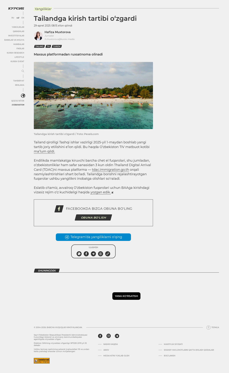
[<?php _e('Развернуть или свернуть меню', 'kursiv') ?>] (23, 95)
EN (22, 18)
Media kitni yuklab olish (116, 356)
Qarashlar (18, 31)
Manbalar (18, 44)
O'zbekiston (18, 105)
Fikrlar (20, 48)
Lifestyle (19, 57)
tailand (39, 46)
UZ (17, 18)
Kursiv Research (15, 53)
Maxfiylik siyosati (173, 344)
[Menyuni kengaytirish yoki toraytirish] (23, 71)
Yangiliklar (18, 27)
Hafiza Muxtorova (58, 32)
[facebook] (100, 336)
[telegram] (117, 336)
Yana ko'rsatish (126, 296)
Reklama (19, 85)
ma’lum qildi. (44, 151)
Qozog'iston (17, 101)
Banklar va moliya (14, 40)
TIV (48, 46)
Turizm (56, 46)
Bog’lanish (169, 356)
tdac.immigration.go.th (110, 170)
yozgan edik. (101, 192)
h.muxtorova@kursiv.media (59, 39)
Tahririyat (18, 81)
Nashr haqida (110, 344)
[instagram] (108, 336)
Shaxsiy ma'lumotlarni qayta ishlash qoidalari (189, 350)
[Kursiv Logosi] (16, 8)
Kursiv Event (17, 61)
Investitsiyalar (16, 36)
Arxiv (106, 350)
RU (12, 18)
